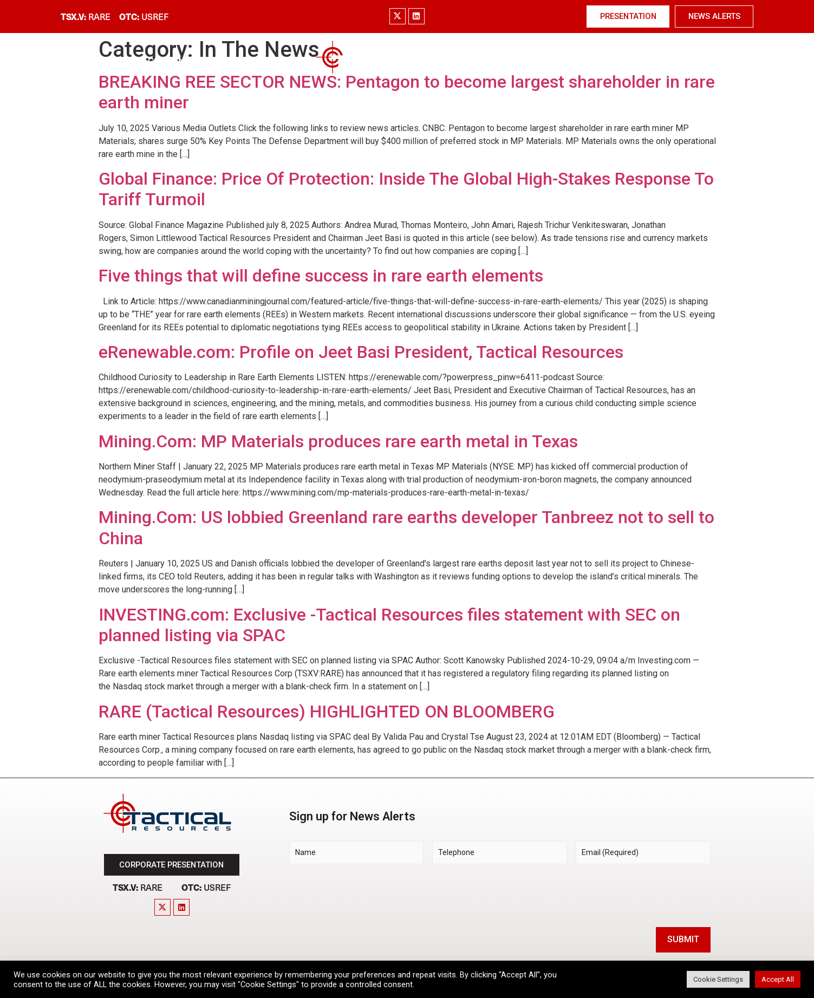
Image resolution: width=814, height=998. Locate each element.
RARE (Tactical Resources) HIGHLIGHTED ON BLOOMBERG (327, 711)
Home (119, 61)
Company (169, 61)
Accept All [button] (777, 979)
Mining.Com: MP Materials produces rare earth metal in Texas (338, 441)
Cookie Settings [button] (718, 979)
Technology (472, 61)
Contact (687, 61)
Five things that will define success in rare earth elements (321, 275)
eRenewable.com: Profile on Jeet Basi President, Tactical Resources (361, 352)
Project (276, 61)
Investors (539, 61)
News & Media (614, 61)
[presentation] (371, 894)
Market (223, 61)
